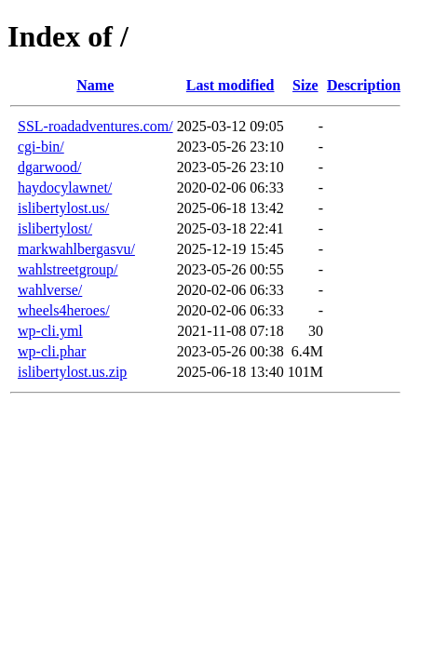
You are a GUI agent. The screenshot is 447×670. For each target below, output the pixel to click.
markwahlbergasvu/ (76, 249)
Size (305, 85)
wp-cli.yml (50, 331)
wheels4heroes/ (64, 310)
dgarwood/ (49, 167)
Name (95, 85)
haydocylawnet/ (65, 187)
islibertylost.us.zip (72, 372)
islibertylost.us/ (63, 208)
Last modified (230, 85)
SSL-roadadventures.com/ (95, 126)
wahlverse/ (50, 290)
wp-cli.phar (52, 351)
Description (363, 85)
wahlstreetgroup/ (68, 269)
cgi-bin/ (41, 146)
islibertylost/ (55, 228)
